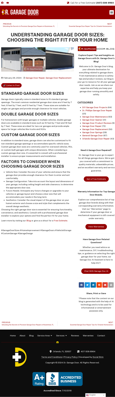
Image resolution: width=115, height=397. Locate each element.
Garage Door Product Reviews (97, 123)
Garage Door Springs (92, 132)
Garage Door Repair (35, 78)
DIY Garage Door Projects (94, 107)
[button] (111, 12)
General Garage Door (92, 135)
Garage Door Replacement (58, 78)
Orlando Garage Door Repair (96, 138)
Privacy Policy (70, 357)
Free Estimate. (61, 220)
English (91, 395)
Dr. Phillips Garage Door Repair (97, 110)
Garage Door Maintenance (95, 116)
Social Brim (98, 357)
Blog (28, 220)
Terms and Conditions (51, 357)
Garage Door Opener (92, 120)
